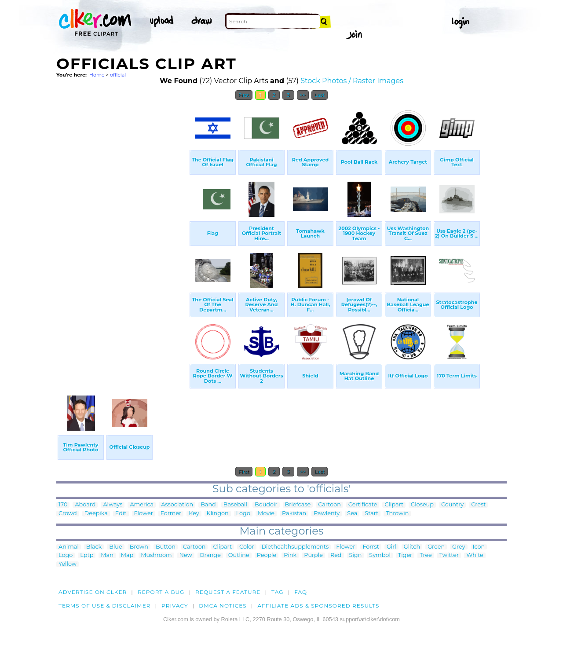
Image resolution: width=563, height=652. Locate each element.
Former (171, 513)
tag (277, 592)
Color (246, 547)
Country (452, 505)
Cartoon (329, 505)
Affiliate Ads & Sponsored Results (318, 605)
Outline (238, 555)
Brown (139, 547)
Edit (121, 513)
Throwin (397, 513)
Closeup (422, 505)
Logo (243, 513)
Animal (68, 547)
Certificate (362, 505)
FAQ (300, 592)
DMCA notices (223, 605)
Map (127, 555)
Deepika (96, 513)
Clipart (393, 505)
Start (371, 513)
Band (208, 505)
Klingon (218, 513)
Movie (266, 513)
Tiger (405, 555)
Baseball (235, 505)
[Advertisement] (122, 237)
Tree (426, 555)
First (243, 95)
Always (112, 505)
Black (94, 547)
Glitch (412, 547)
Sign (355, 555)
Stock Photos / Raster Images (351, 81)
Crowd (67, 513)
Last (319, 95)
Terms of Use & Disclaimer (104, 605)
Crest (478, 505)
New (185, 555)
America (142, 505)
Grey (458, 547)
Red (336, 555)
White (474, 555)
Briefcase (298, 505)
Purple (313, 555)
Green (436, 547)
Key (194, 513)
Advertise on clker (92, 592)
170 (62, 505)
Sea (352, 513)
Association (177, 505)
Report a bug (161, 592)
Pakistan (294, 513)
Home (97, 75)
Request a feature (227, 592)
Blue (115, 547)
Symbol (380, 555)
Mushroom (156, 555)
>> (303, 95)
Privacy (174, 605)
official (118, 75)
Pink (290, 555)
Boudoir (266, 505)
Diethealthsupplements (295, 547)
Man (107, 555)
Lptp (86, 555)
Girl (391, 547)
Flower (143, 513)
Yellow (67, 564)
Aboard (85, 505)
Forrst (370, 547)
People (267, 555)
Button (165, 547)
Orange (210, 555)
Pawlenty (327, 513)
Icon (479, 547)
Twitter (449, 555)
